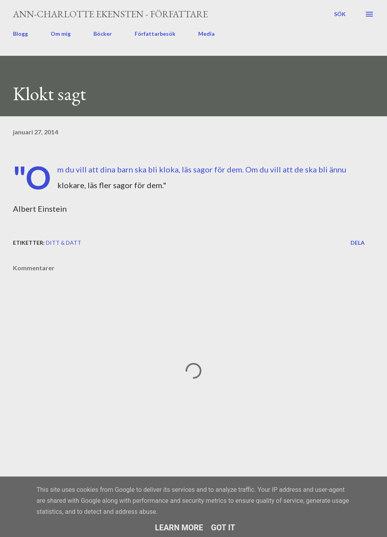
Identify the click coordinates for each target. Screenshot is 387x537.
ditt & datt (63, 242)
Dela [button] (357, 242)
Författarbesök (155, 33)
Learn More (179, 527)
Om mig (61, 33)
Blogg (20, 33)
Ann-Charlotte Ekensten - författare (110, 14)
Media (206, 33)
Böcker (102, 33)
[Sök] (340, 14)
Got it (223, 527)
